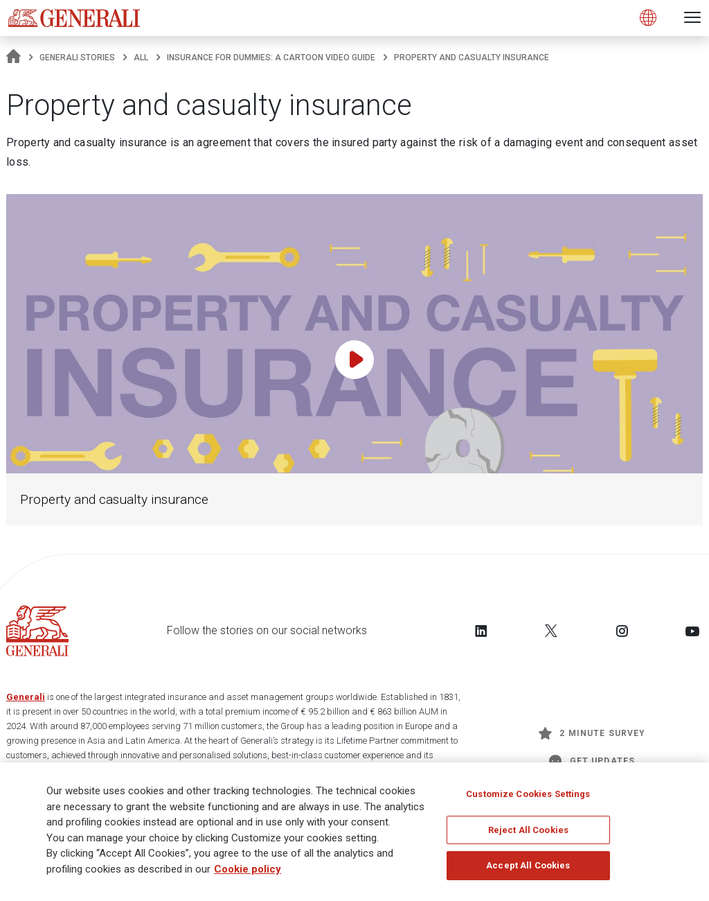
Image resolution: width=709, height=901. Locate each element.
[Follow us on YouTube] (692, 630)
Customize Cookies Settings (528, 800)
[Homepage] (13, 57)
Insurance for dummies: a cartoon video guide (271, 57)
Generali (25, 697)
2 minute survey (592, 733)
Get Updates (592, 761)
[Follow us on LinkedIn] (481, 630)
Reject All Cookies (528, 836)
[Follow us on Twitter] (551, 630)
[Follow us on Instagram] (621, 630)
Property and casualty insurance (114, 499)
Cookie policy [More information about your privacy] (247, 875)
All (141, 57)
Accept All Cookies (528, 871)
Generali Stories (77, 57)
